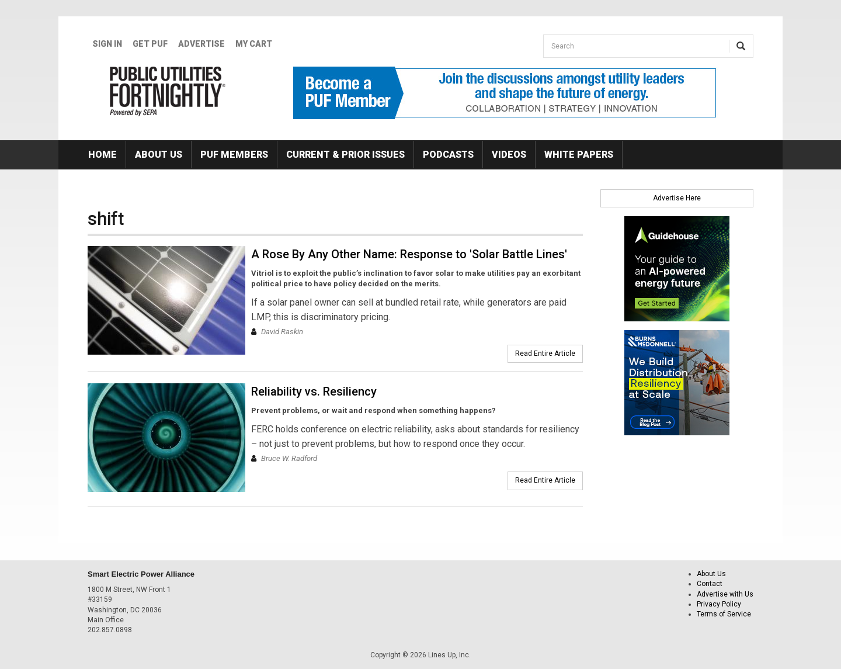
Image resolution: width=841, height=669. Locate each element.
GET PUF (150, 43)
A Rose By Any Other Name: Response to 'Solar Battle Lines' (409, 254)
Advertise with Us (725, 594)
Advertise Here (677, 198)
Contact (709, 584)
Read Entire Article (545, 353)
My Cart (253, 43)
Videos (509, 154)
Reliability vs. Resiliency (314, 391)
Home (102, 154)
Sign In (107, 43)
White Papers (578, 154)
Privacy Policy (719, 604)
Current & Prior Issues (345, 154)
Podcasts (448, 154)
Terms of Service (724, 614)
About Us (158, 154)
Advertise (201, 43)
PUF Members (234, 154)
